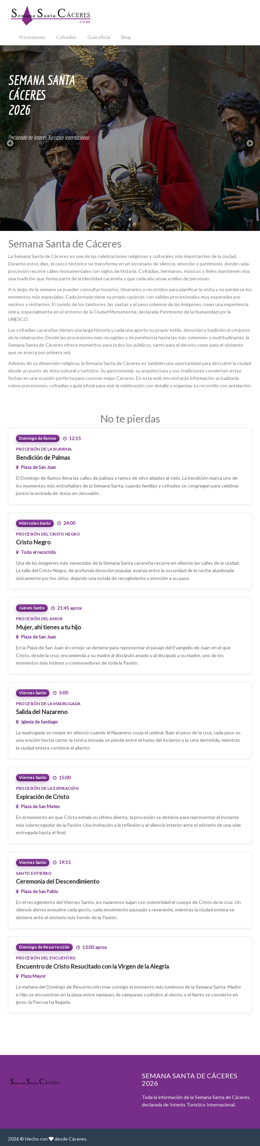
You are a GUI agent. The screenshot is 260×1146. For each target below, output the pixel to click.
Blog (126, 37)
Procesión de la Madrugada (48, 703)
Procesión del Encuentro (46, 957)
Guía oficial (98, 37)
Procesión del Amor (39, 618)
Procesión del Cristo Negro (48, 534)
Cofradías (66, 37)
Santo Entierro (33, 873)
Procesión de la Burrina (44, 449)
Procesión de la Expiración (47, 788)
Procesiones (32, 37)
